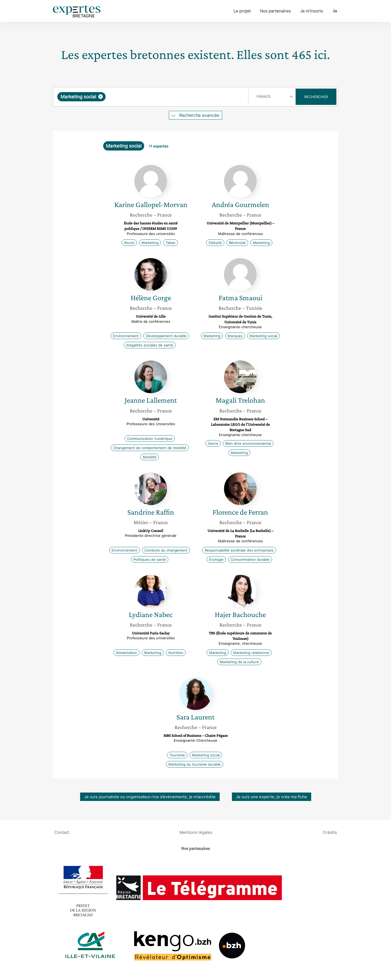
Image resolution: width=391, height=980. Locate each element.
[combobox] (151, 97)
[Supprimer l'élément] (100, 96)
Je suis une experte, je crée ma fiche (271, 796)
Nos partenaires (275, 11)
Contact (61, 832)
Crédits (330, 832)
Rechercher (316, 97)
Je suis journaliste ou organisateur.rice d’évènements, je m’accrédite (150, 796)
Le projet (242, 11)
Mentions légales (195, 832)
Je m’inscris (311, 11)
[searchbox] (163, 96)
